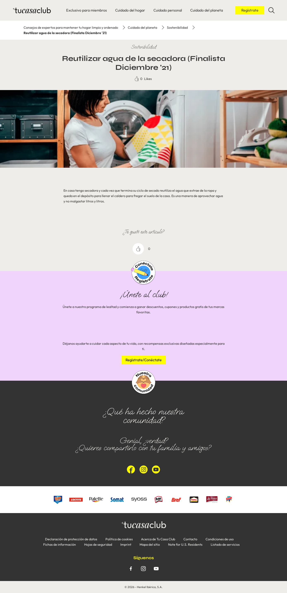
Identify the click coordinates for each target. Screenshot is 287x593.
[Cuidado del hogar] (130, 10)
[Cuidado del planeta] (206, 10)
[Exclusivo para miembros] (86, 10)
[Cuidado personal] (167, 10)
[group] (143, 351)
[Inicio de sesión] (249, 10)
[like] (138, 248)
